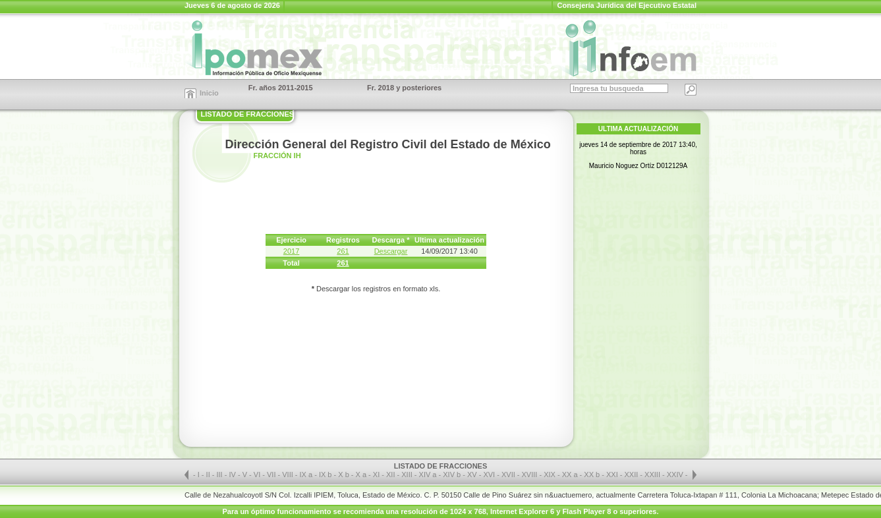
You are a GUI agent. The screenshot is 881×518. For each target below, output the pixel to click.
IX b (325, 474)
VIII (288, 474)
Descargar (391, 251)
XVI (490, 474)
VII (272, 474)
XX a (570, 474)
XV (473, 474)
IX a (306, 474)
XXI (613, 474)
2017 (291, 251)
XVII (509, 474)
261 (343, 251)
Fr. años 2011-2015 (280, 88)
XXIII (653, 474)
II (209, 474)
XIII (407, 474)
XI (377, 474)
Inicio (209, 93)
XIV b (452, 474)
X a (361, 474)
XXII (632, 474)
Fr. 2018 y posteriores (404, 88)
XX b (592, 474)
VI (258, 474)
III (221, 474)
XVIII (531, 474)
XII (391, 474)
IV (233, 474)
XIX (550, 474)
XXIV (676, 474)
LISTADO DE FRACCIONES (248, 114)
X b (343, 474)
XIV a (428, 474)
